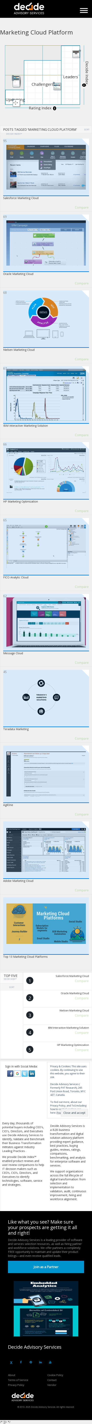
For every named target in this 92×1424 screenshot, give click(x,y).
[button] (10, 1073)
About (11, 1375)
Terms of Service (18, 1380)
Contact (51, 1380)
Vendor (51, 1385)
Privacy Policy (16, 1385)
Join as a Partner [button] (46, 1267)
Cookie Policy (55, 1375)
